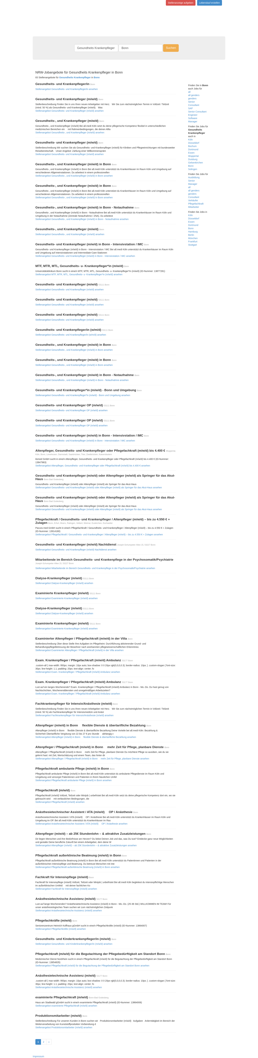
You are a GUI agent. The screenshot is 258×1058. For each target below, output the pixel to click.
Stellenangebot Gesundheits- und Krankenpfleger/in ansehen (66, 89)
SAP (190, 108)
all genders (194, 95)
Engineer (192, 115)
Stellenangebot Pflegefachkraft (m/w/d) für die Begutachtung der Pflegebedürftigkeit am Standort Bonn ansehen (92, 965)
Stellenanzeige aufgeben (180, 2)
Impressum (38, 1056)
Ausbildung (194, 177)
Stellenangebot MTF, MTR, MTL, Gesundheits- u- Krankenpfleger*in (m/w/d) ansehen (78, 274)
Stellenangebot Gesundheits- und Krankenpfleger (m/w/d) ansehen (69, 110)
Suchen (171, 47)
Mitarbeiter (193, 207)
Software (192, 118)
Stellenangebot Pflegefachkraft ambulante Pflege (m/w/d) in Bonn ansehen (73, 780)
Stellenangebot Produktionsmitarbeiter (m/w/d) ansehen (63, 1027)
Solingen (192, 169)
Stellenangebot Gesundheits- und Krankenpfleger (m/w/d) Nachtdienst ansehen (75, 549)
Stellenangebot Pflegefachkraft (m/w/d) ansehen (60, 802)
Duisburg (192, 159)
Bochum (192, 146)
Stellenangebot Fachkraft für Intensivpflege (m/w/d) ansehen (66, 889)
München (193, 238)
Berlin (191, 235)
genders (192, 98)
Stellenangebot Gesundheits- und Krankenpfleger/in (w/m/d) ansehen (70, 334)
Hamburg (193, 231)
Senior (191, 101)
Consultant (193, 105)
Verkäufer (193, 200)
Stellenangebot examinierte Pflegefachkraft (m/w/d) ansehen (66, 1005)
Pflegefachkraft (196, 203)
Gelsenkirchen (195, 162)
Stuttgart (192, 244)
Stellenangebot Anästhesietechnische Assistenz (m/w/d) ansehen (68, 910)
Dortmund (193, 149)
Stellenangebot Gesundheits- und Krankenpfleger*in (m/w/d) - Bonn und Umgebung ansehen (82, 395)
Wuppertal (193, 156)
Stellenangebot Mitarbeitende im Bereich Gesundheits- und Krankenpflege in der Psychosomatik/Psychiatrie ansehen (95, 568)
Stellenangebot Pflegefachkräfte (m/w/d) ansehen (60, 929)
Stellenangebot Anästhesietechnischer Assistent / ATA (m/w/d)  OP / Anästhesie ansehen (81, 823)
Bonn (191, 166)
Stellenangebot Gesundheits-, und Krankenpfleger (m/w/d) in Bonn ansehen (74, 175)
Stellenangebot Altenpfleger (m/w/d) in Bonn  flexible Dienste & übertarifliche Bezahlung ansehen (85, 737)
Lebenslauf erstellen (209, 2)
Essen (191, 152)
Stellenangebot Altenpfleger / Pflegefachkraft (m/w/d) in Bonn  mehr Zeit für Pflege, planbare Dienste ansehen (92, 758)
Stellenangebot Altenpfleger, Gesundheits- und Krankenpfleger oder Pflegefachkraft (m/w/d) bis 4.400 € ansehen (92, 465)
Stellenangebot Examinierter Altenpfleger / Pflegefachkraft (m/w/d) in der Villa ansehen (79, 650)
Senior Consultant (197, 111)
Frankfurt (192, 241)
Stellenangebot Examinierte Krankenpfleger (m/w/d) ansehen (66, 598)
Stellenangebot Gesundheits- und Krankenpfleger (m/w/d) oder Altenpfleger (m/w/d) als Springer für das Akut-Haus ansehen (98, 487)
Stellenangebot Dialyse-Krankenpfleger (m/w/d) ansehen (64, 583)
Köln (190, 139)
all (189, 92)
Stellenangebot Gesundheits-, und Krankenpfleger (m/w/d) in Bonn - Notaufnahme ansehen (82, 219)
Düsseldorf (193, 143)
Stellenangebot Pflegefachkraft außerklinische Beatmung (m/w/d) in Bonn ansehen (77, 867)
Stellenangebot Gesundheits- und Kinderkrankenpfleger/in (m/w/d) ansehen (73, 944)
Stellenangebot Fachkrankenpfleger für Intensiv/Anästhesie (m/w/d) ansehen (74, 715)
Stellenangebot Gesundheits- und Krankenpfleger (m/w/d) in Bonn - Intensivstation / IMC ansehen (85, 256)
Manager (192, 121)
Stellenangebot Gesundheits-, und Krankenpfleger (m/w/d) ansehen (69, 132)
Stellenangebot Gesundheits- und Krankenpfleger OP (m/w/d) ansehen (71, 410)
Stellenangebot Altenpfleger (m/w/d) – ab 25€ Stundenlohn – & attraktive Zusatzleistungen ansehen (86, 845)
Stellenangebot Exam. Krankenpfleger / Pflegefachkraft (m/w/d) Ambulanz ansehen (77, 672)
